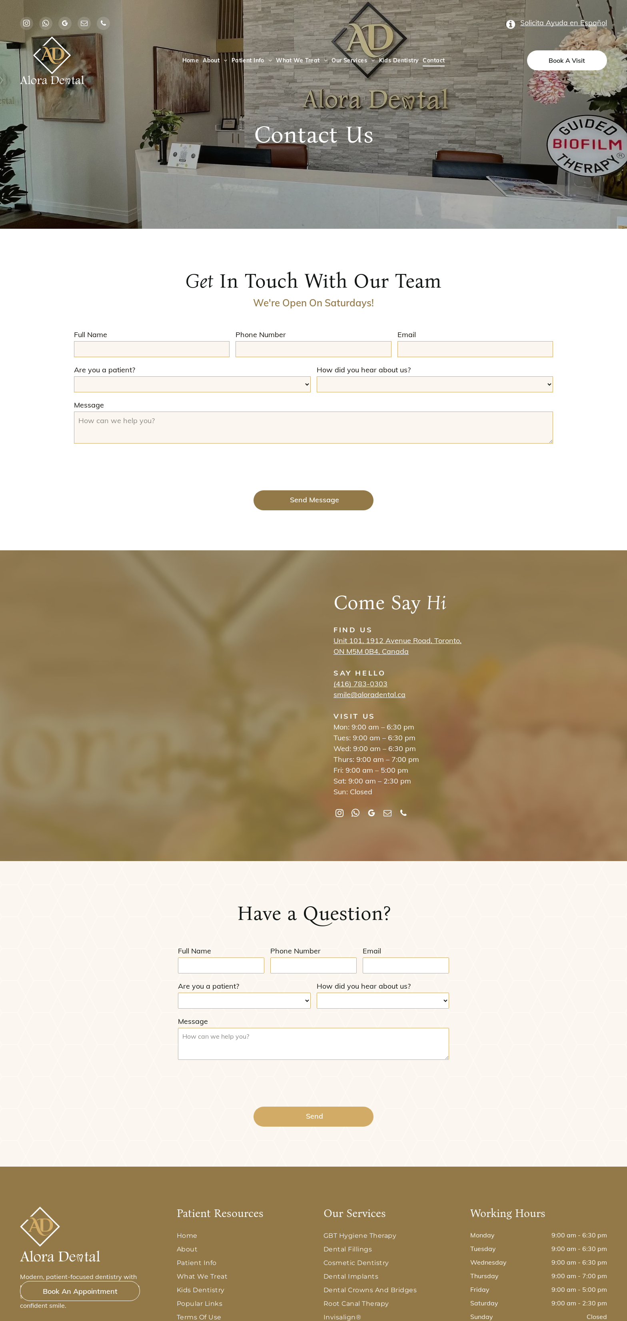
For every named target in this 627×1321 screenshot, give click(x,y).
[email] (84, 24)
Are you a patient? (104, 369)
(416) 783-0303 (360, 683)
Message (89, 405)
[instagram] (26, 24)
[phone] (103, 24)
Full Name (90, 334)
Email (406, 334)
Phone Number (261, 334)
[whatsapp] (45, 24)
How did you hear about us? (364, 369)
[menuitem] (190, 60)
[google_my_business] (65, 24)
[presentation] (135, 466)
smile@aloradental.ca (369, 694)
